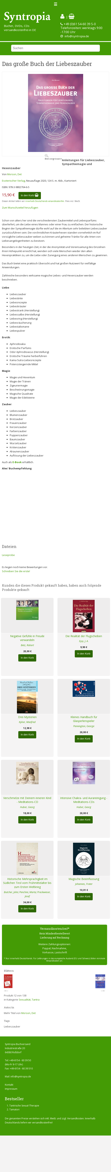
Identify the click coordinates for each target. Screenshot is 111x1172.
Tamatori (14, 1109)
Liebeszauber (12, 1026)
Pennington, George (83, 726)
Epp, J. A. (83, 641)
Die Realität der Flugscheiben (83, 636)
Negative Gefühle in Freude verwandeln (27, 638)
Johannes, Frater (83, 884)
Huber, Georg (27, 807)
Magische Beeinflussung (84, 879)
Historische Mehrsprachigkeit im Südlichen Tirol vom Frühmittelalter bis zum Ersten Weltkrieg (27, 883)
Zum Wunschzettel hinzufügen (20, 207)
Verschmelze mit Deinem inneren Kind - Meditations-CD (27, 800)
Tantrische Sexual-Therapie (24, 1105)
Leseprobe (8, 555)
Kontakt (9, 1084)
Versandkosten (75, 1118)
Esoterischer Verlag (13, 180)
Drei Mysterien (27, 717)
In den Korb (30, 195)
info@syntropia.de (77, 36)
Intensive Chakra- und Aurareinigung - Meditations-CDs (83, 800)
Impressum (11, 1088)
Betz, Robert (27, 645)
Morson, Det (14, 174)
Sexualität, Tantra (29, 999)
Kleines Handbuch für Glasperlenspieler (83, 719)
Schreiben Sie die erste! (16, 571)
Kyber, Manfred (27, 722)
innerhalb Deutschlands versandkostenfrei (44, 201)
